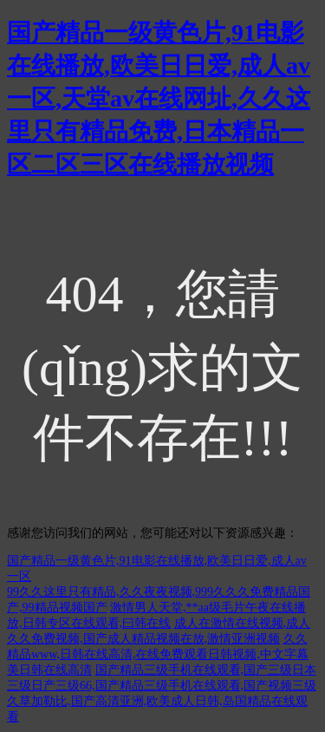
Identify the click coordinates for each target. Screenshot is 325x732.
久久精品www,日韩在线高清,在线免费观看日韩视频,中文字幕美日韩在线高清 (158, 654)
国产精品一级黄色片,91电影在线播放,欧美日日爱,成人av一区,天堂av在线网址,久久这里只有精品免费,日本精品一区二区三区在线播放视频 (158, 98)
